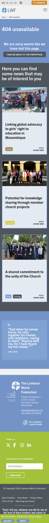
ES (11, 2)
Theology (17, 296)
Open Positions (8, 497)
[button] (21, 3)
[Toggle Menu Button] (45, 9)
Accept (8, 521)
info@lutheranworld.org (32, 410)
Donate (41, 2)
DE (7, 2)
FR (15, 2)
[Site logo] (9, 9)
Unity (8, 296)
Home (4, 17)
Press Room (22, 497)
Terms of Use (7, 501)
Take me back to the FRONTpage (25, 54)
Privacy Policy (36, 497)
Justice (9, 149)
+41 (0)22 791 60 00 (31, 412)
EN (3, 2)
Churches (10, 223)
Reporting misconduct (25, 501)
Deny (23, 521)
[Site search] (38, 10)
